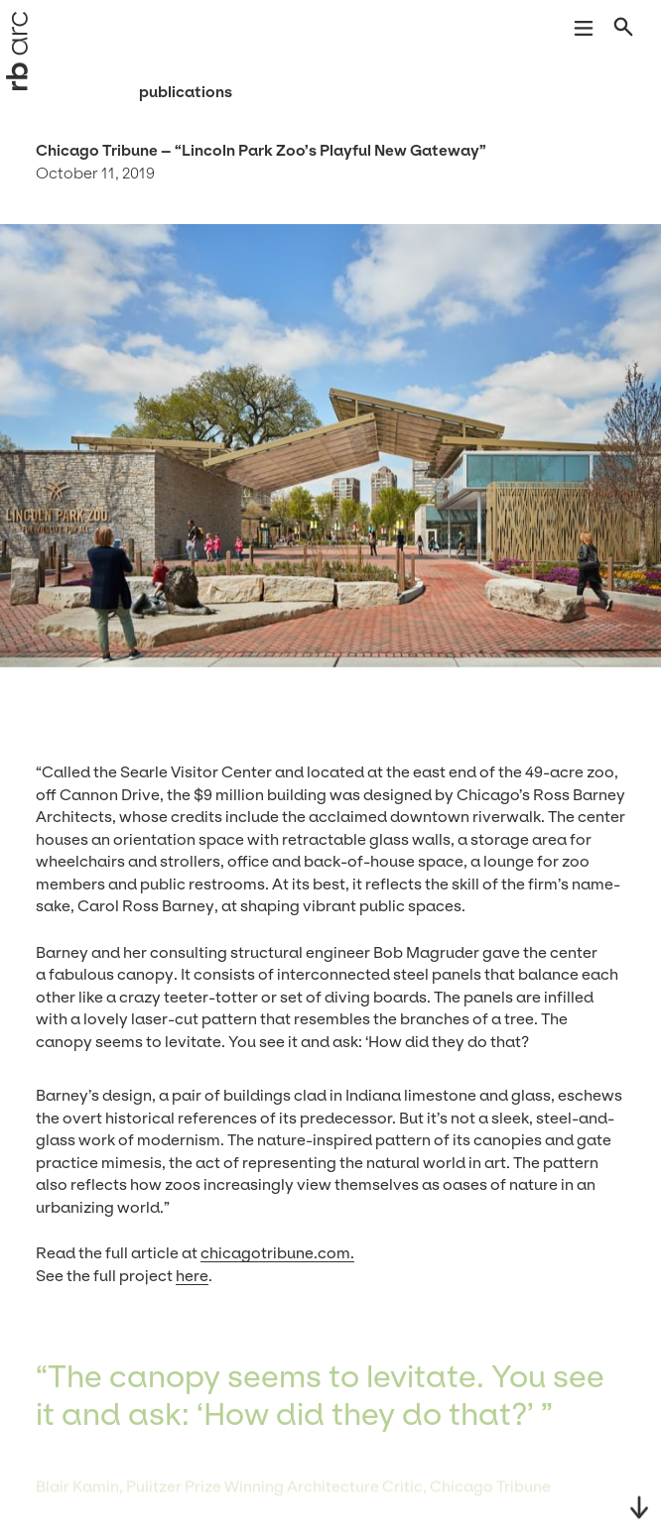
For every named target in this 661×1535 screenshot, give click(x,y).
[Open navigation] (583, 31)
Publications (185, 91)
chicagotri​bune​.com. (277, 1252)
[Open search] (625, 31)
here (192, 1275)
